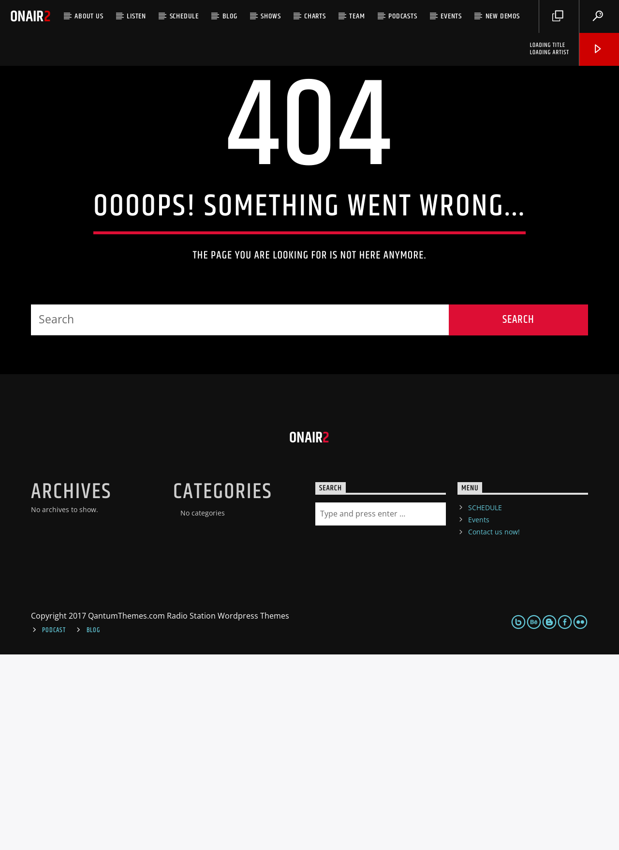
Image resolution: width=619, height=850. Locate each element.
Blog (229, 16)
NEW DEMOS (503, 16)
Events (451, 16)
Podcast (53, 825)
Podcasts (402, 16)
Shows (270, 16)
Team (357, 16)
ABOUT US (88, 16)
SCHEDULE (184, 16)
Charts (315, 16)
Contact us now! (494, 727)
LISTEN (136, 16)
